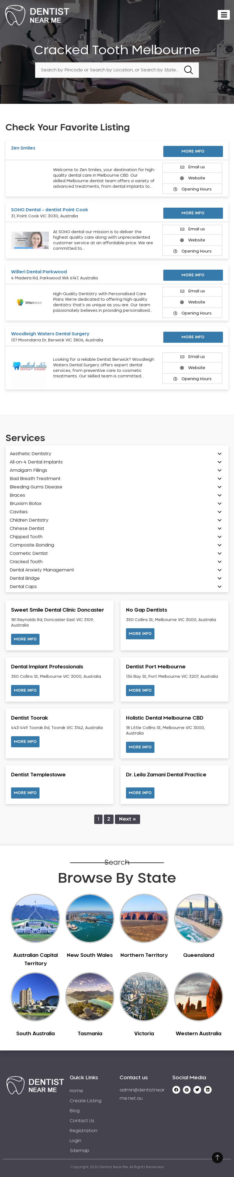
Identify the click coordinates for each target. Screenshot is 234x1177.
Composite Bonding (32, 545)
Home (76, 1091)
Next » (127, 819)
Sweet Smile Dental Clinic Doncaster (57, 610)
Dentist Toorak (29, 718)
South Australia (35, 1033)
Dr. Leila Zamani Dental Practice (166, 774)
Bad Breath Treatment (35, 479)
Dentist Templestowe (38, 774)
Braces (17, 495)
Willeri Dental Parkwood (39, 272)
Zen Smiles (23, 148)
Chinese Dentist (27, 528)
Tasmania (90, 1033)
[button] (25, 639)
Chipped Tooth (26, 537)
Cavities (19, 512)
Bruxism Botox (26, 503)
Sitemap (79, 1150)
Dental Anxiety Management (42, 570)
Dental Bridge (25, 578)
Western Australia (198, 1033)
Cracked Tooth (26, 562)
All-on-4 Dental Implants (36, 462)
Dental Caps (23, 586)
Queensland (198, 955)
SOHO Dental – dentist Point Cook (49, 210)
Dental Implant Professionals (47, 667)
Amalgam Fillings (28, 470)
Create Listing (85, 1101)
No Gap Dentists (146, 610)
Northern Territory (144, 955)
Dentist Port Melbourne (156, 667)
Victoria (144, 1033)
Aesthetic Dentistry (30, 454)
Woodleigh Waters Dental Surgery (50, 334)
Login (75, 1141)
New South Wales (90, 955)
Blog (75, 1111)
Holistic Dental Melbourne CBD (164, 718)
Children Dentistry (29, 520)
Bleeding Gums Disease (36, 487)
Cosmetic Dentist (29, 553)
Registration (83, 1131)
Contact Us (82, 1121)
